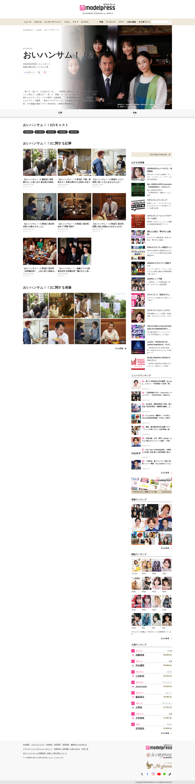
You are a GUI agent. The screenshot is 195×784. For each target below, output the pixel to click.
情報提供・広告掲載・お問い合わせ (67, 749)
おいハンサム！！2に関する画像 (47, 287)
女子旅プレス (144, 22)
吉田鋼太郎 (28, 132)
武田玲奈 (51, 132)
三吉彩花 (140, 676)
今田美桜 (140, 718)
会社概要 (26, 745)
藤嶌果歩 (140, 697)
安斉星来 (140, 728)
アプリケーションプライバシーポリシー (37, 749)
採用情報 (65, 745)
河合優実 (140, 665)
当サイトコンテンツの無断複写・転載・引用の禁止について (45, 753)
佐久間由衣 (40, 132)
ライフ (75, 22)
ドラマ (121, 22)
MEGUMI (73, 132)
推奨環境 (57, 745)
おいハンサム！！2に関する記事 (47, 143)
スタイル (38, 22)
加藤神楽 (140, 655)
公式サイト (29, 72)
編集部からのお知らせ (79, 745)
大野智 (139, 707)
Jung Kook (141, 686)
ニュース (27, 22)
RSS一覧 (85, 749)
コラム (67, 22)
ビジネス (85, 22)
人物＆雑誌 (131, 22)
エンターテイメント (52, 22)
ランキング (110, 22)
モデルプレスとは (37, 745)
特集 (101, 22)
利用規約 (49, 745)
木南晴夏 (62, 132)
